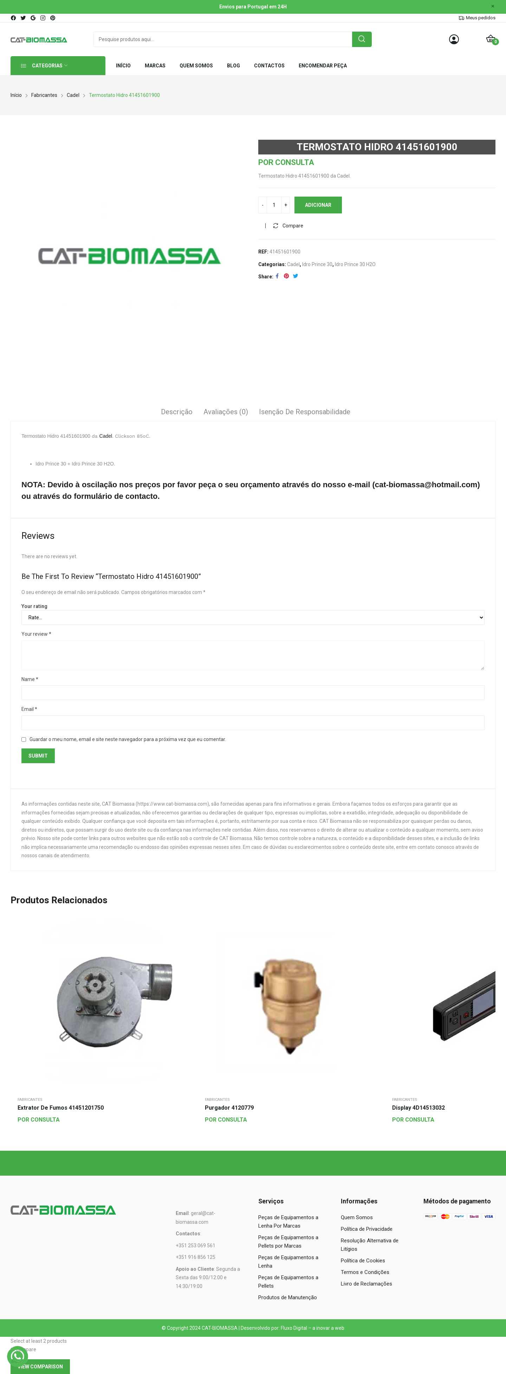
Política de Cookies (363, 1260)
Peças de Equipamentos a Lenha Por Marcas (288, 1221)
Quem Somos (357, 1217)
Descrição (177, 412)
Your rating (34, 606)
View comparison (40, 1366)
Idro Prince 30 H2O (355, 264)
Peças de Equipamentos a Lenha (288, 1261)
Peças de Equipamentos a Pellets (288, 1281)
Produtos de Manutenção (287, 1297)
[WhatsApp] (17, 1356)
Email (29, 709)
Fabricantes (30, 1099)
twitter (23, 17)
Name (29, 679)
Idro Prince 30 (317, 264)
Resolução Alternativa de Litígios (369, 1244)
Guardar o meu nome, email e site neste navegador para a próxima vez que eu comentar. (128, 739)
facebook (14, 17)
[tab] (176, 413)
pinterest (53, 17)
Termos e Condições (365, 1272)
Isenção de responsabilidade (304, 412)
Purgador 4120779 (229, 1107)
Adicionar (318, 205)
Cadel (293, 264)
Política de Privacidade (367, 1229)
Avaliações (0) (225, 412)
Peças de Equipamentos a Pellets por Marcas (288, 1241)
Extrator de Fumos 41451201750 (61, 1107)
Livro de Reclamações (366, 1284)
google (33, 17)
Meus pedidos (480, 17)
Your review (36, 634)
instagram (43, 17)
